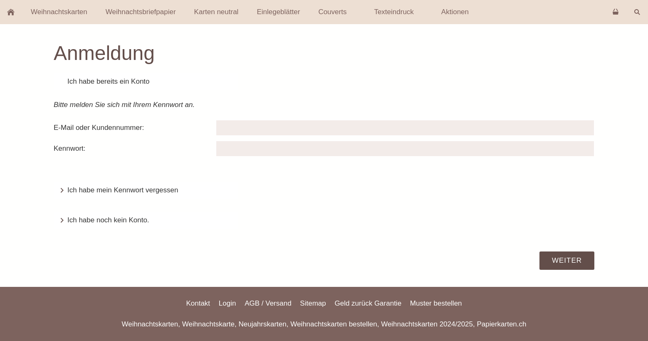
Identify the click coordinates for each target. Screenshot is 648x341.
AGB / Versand (268, 303)
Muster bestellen (436, 303)
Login (227, 303)
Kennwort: (70, 148)
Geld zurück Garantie (367, 303)
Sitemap (313, 303)
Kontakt (198, 303)
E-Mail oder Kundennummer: (99, 128)
